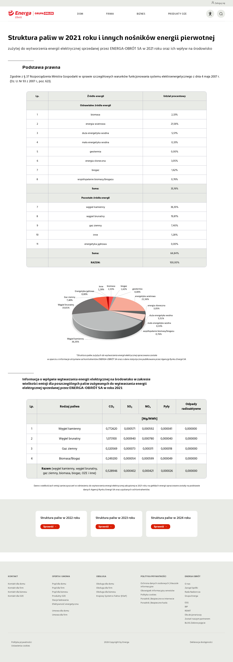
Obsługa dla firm (104, 588)
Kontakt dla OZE (16, 596)
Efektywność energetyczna (65, 604)
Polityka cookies (148, 594)
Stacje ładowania (60, 600)
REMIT (188, 610)
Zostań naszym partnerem (197, 618)
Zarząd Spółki (191, 588)
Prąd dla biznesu (60, 592)
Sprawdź (50, 526)
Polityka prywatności (21, 642)
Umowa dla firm (59, 614)
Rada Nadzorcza (192, 592)
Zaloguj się (220, 3)
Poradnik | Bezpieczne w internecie (157, 598)
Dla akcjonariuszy (193, 614)
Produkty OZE (59, 596)
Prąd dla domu (59, 583)
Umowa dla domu (60, 610)
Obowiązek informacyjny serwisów (157, 590)
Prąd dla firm (58, 588)
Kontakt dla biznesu (17, 592)
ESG (187, 602)
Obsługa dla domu (105, 583)
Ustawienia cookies (20, 645)
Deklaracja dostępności (201, 642)
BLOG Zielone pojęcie (195, 623)
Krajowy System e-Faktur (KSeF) (111, 596)
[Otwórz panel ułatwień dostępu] (210, 14)
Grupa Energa (191, 596)
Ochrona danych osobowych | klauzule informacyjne (159, 585)
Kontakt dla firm (15, 588)
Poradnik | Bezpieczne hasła (154, 602)
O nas (187, 583)
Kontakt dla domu (16, 583)
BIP (186, 606)
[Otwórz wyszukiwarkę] (221, 14)
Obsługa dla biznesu (106, 592)
